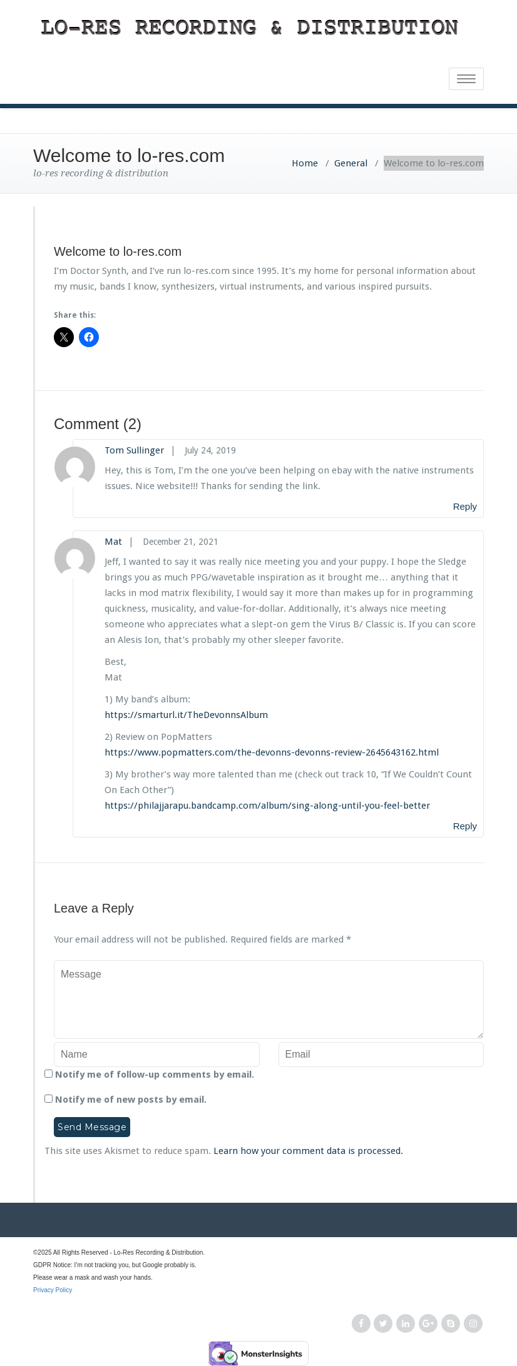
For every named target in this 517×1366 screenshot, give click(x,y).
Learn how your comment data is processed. (308, 1150)
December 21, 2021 (180, 542)
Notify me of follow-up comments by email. (154, 1074)
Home (305, 163)
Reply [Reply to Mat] (465, 826)
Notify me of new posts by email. (131, 1099)
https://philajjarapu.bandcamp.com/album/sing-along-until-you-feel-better (267, 805)
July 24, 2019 (210, 450)
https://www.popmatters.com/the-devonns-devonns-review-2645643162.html (272, 752)
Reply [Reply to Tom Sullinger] (465, 506)
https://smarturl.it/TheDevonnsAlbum (186, 715)
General (350, 163)
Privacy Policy (258, 1297)
